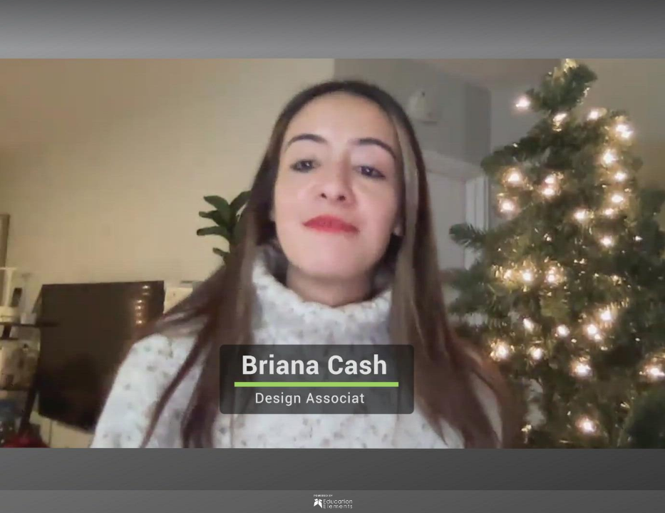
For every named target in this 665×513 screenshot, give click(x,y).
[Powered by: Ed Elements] (332, 501)
